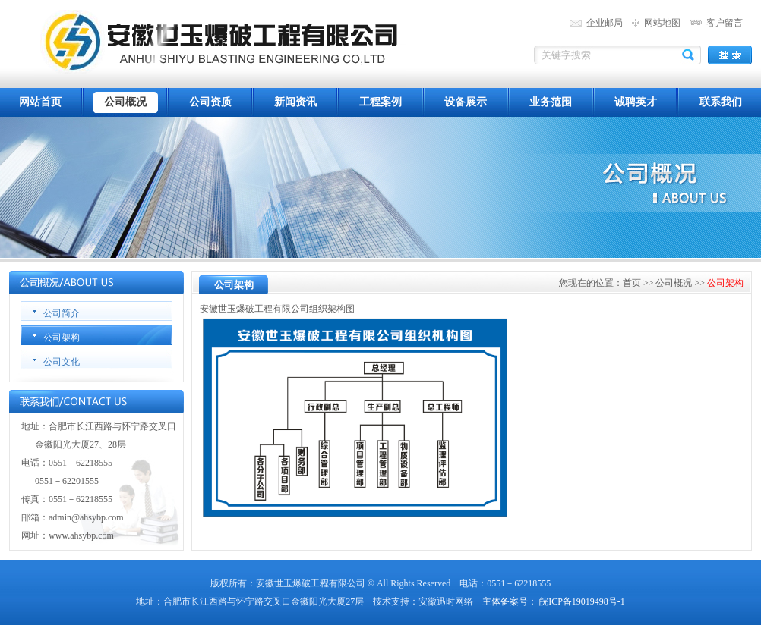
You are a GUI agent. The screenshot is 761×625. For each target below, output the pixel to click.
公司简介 (61, 313)
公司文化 (61, 361)
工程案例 (380, 102)
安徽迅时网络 (445, 601)
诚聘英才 (635, 102)
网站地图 (662, 22)
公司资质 (210, 102)
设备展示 (465, 102)
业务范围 (550, 102)
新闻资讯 (295, 102)
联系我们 (720, 102)
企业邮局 (604, 22)
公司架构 (61, 337)
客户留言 (724, 22)
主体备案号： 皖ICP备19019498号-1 (553, 601)
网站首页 (40, 102)
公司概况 (125, 102)
